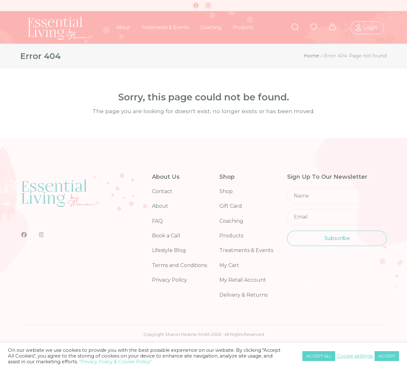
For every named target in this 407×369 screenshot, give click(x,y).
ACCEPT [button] (386, 355)
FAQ (157, 221)
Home (311, 56)
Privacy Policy (169, 280)
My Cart (229, 265)
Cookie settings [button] (355, 356)
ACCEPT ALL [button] (318, 355)
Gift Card (230, 206)
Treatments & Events (246, 250)
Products (231, 236)
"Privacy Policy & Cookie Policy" (115, 362)
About (160, 206)
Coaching (231, 221)
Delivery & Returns (243, 295)
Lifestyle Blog (169, 250)
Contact (162, 191)
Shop (226, 191)
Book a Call (166, 236)
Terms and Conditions (179, 265)
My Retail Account (242, 280)
